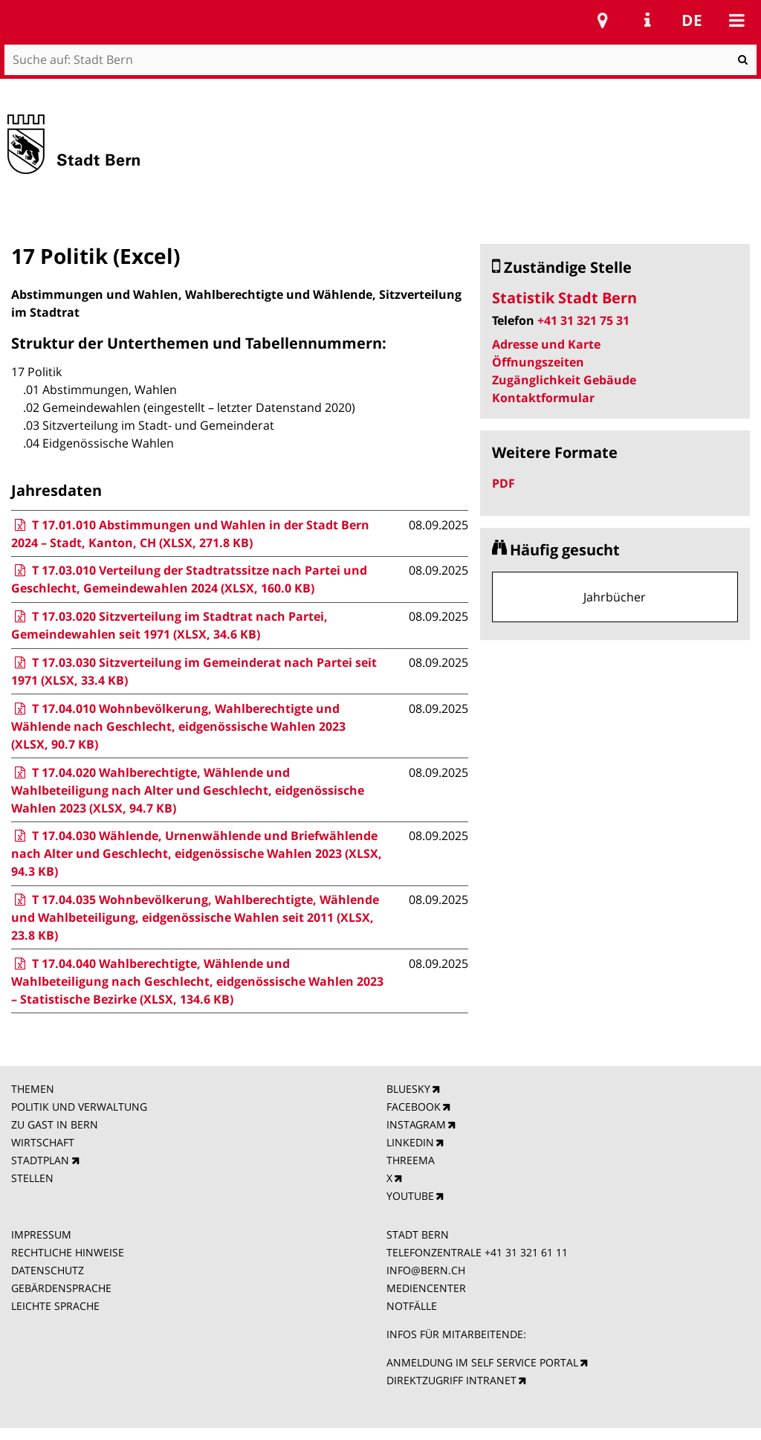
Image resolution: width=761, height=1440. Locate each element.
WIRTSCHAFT (42, 1142)
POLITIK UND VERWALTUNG (79, 1107)
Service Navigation (647, 20)
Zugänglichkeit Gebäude (564, 380)
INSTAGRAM (416, 1124)
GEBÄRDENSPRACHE (61, 1288)
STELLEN (32, 1178)
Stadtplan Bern (603, 20)
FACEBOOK (413, 1107)
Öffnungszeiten (538, 362)
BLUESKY (408, 1089)
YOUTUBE (410, 1196)
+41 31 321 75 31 (583, 320)
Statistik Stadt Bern (564, 298)
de (691, 20)
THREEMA (410, 1160)
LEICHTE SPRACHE (55, 1306)
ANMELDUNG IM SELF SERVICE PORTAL (482, 1362)
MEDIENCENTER (426, 1288)
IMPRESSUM (41, 1234)
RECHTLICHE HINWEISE (67, 1252)
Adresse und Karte (546, 344)
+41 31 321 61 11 (526, 1252)
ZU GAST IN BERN (54, 1124)
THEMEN (32, 1089)
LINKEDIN (410, 1142)
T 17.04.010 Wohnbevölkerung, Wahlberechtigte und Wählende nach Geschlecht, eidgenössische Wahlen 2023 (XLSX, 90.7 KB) (178, 726)
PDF (503, 483)
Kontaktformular (543, 398)
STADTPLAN (40, 1160)
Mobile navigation (736, 20)
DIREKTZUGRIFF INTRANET (451, 1380)
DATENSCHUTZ (47, 1270)
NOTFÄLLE (411, 1306)
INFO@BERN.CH (425, 1270)
